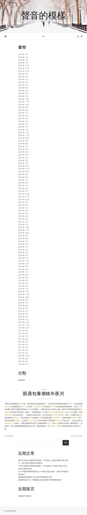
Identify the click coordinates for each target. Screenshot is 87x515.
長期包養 (53, 406)
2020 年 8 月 (23, 238)
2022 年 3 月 (23, 191)
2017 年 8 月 (23, 333)
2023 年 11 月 (23, 135)
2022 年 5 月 (23, 185)
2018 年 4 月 (23, 311)
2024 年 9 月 (23, 107)
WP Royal (13, 511)
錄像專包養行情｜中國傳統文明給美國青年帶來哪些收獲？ (40, 480)
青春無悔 (21, 380)
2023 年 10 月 (23, 138)
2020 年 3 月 (23, 252)
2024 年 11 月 (23, 102)
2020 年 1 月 (23, 258)
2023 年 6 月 (23, 149)
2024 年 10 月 (23, 104)
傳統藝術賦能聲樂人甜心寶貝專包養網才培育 (35, 477)
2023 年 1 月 (23, 163)
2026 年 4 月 (23, 54)
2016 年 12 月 (23, 356)
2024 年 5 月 (23, 118)
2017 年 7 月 (23, 336)
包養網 (21, 404)
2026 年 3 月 (23, 57)
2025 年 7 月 (23, 79)
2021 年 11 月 (23, 196)
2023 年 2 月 (23, 160)
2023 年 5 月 (23, 152)
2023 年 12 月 (23, 132)
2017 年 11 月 (23, 325)
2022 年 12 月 (23, 166)
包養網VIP (61, 412)
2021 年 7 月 (23, 208)
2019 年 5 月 (23, 277)
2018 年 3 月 (23, 314)
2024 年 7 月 (23, 113)
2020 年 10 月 (23, 233)
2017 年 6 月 (23, 339)
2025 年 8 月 (23, 76)
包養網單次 (37, 406)
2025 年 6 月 (23, 82)
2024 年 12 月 (23, 99)
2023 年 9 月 (23, 141)
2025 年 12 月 (23, 65)
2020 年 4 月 (23, 250)
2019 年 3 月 (23, 283)
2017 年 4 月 (23, 344)
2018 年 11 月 (23, 294)
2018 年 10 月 (23, 297)
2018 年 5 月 (23, 308)
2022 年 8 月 (23, 177)
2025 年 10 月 (23, 71)
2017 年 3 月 (23, 347)
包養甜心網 (75, 417)
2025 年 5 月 (23, 85)
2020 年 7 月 (23, 241)
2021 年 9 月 (23, 202)
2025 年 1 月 (23, 96)
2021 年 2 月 (23, 222)
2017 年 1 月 (23, 353)
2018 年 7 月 (23, 303)
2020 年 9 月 (23, 236)
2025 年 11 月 (23, 68)
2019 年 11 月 (23, 261)
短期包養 (52, 412)
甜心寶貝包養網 (33, 420)
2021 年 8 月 (23, 205)
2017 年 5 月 (23, 342)
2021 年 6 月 (23, 210)
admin (10, 436)
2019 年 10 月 (23, 263)
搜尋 (65, 443)
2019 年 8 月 (23, 269)
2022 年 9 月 (23, 174)
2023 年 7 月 (23, 146)
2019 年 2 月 (23, 286)
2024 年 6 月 (23, 116)
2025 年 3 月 (23, 90)
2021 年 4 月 (23, 216)
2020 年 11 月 (23, 230)
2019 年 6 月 (23, 275)
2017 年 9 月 (23, 330)
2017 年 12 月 (23, 322)
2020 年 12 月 (23, 227)
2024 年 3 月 (23, 124)
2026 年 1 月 (23, 63)
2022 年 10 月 (23, 171)
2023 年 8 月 (23, 143)
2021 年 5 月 (23, 213)
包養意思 (56, 415)
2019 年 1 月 (23, 289)
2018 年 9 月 (23, 300)
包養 (70, 404)
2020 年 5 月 (23, 247)
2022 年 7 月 (23, 180)
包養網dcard (9, 423)
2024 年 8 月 (23, 110)
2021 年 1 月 (23, 224)
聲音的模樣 (43, 15)
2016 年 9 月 (23, 358)
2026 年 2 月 (23, 60)
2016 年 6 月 (23, 364)
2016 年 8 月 (23, 361)
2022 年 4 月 (23, 188)
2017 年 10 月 (23, 328)
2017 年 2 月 (23, 350)
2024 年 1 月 (23, 129)
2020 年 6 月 (23, 244)
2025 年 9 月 (23, 74)
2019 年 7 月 (23, 272)
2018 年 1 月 (23, 319)
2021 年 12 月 (23, 194)
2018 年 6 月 (23, 305)
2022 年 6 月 (23, 182)
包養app (8, 406)
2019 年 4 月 (23, 280)
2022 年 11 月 (23, 169)
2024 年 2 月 (23, 127)
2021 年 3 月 (23, 219)
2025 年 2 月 (23, 93)
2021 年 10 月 (23, 199)
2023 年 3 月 (23, 157)
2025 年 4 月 (23, 88)
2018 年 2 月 (23, 316)
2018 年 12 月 (23, 291)
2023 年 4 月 (23, 155)
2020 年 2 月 (23, 255)
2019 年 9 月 (23, 266)
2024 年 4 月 (23, 121)
